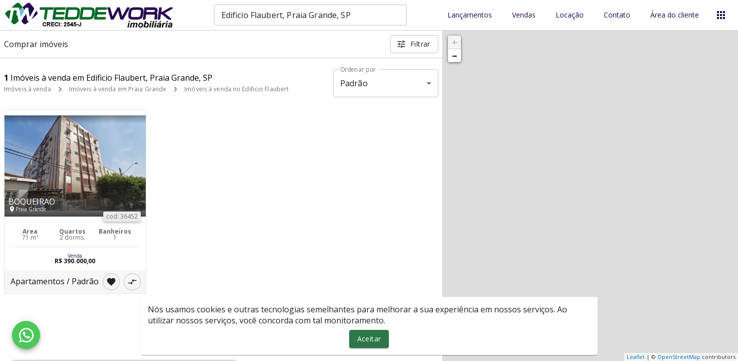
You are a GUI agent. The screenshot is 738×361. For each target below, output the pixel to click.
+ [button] (454, 42)
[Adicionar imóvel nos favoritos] (111, 281)
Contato (617, 15)
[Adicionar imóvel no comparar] (132, 281)
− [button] (454, 56)
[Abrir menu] (721, 15)
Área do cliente (674, 15)
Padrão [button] (354, 83)
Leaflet (636, 356)
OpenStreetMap (678, 356)
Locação (570, 15)
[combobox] (310, 15)
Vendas (524, 15)
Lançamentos (469, 15)
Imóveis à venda (27, 89)
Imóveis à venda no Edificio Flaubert (236, 89)
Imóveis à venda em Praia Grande (118, 89)
